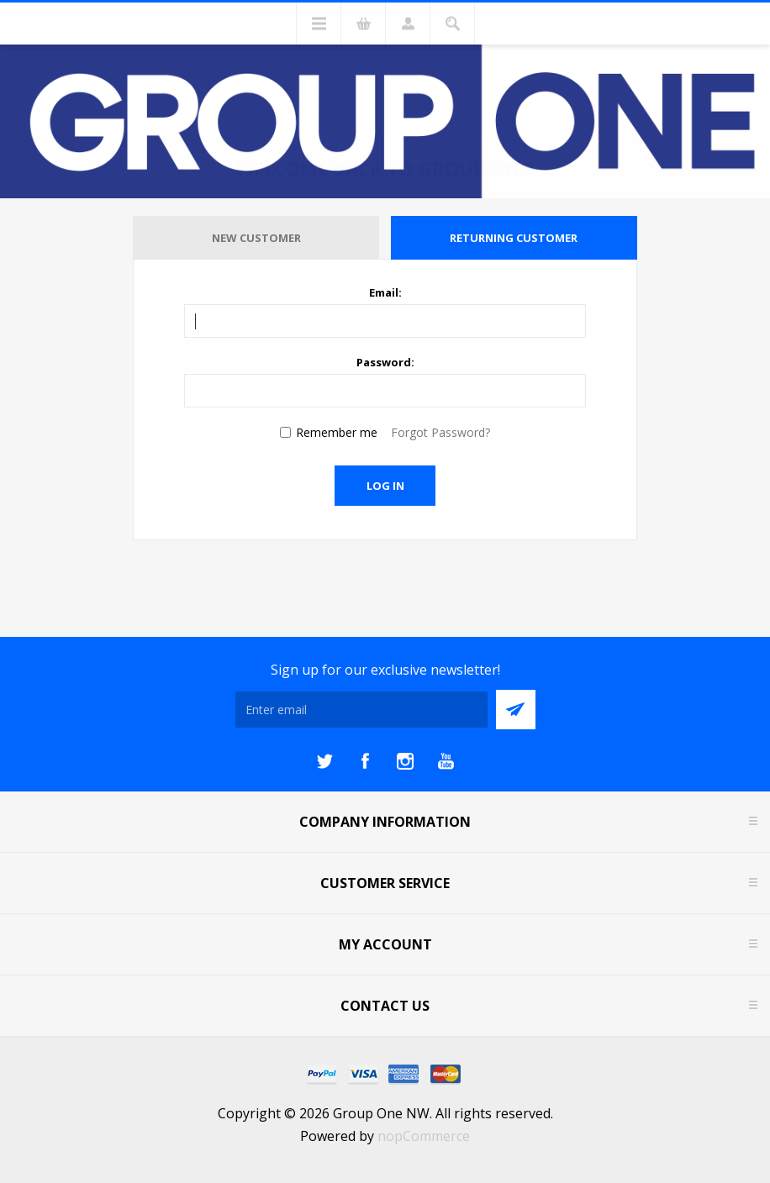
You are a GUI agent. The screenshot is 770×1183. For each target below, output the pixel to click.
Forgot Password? (440, 432)
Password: (385, 362)
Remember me (336, 432)
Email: (385, 292)
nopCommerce (423, 1136)
